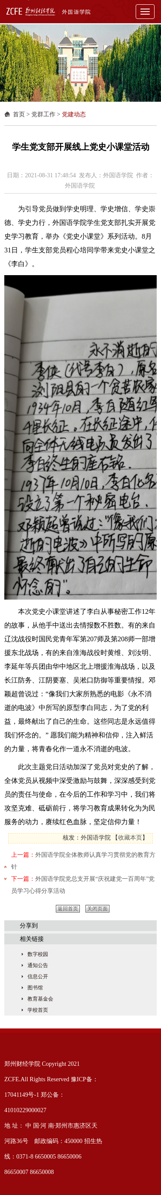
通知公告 (37, 965)
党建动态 (74, 114)
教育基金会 (40, 999)
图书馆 (35, 988)
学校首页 (37, 1010)
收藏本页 (130, 837)
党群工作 (43, 114)
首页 (19, 114)
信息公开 (37, 977)
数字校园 (37, 954)
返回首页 (68, 909)
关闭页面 (97, 909)
